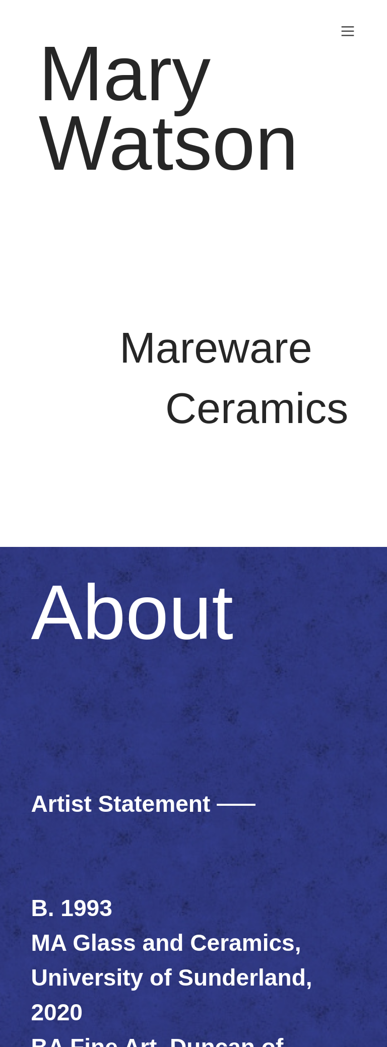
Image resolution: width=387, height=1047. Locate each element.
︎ (347, 31)
